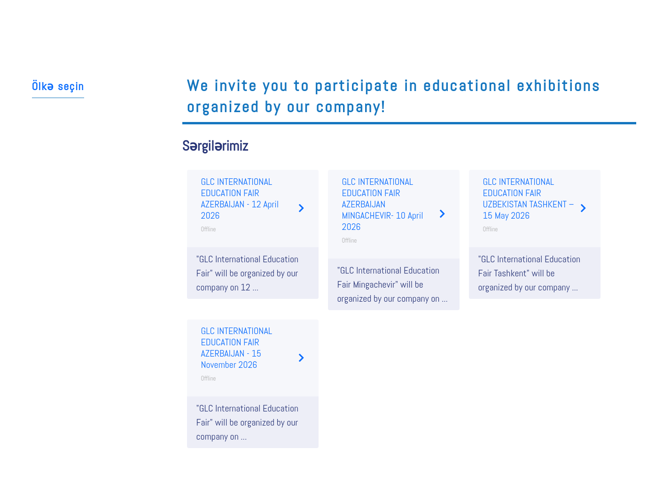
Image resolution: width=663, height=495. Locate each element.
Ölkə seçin (58, 86)
